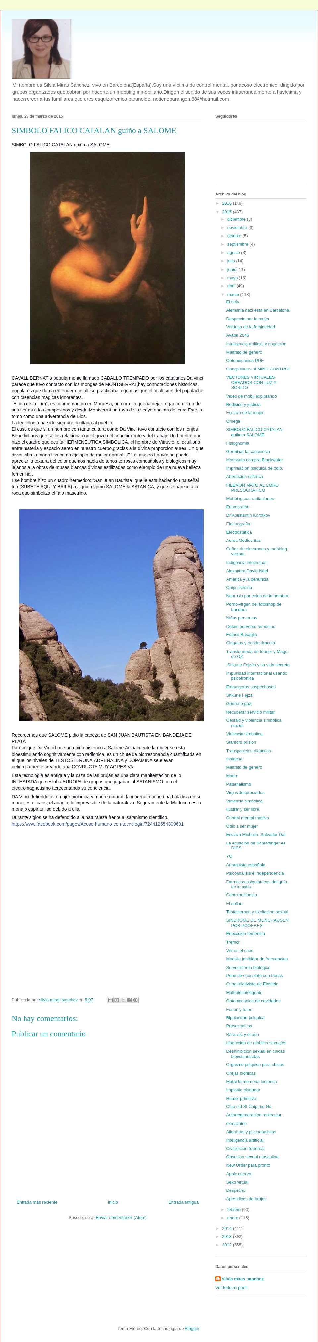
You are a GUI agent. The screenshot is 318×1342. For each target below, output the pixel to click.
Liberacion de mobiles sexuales (256, 1042)
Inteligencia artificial (244, 1140)
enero (233, 1217)
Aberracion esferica (244, 476)
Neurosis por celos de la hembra (257, 595)
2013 (227, 1236)
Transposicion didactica (248, 750)
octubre (235, 235)
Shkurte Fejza (239, 695)
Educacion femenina (245, 933)
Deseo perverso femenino (250, 626)
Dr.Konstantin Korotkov (248, 515)
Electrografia (238, 523)
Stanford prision (241, 742)
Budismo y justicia (243, 404)
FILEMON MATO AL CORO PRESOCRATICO (252, 488)
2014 (227, 1228)
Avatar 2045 (237, 335)
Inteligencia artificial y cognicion (256, 343)
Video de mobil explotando (251, 396)
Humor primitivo (241, 1098)
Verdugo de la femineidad (250, 327)
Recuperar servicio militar (250, 712)
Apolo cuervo (238, 1173)
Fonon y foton (239, 1009)
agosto (234, 252)
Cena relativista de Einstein (252, 983)
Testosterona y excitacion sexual (257, 911)
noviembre (237, 227)
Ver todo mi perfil (231, 1287)
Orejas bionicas (241, 1073)
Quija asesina (239, 587)
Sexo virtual (237, 1182)
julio (231, 260)
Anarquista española (245, 864)
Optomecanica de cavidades (253, 1000)
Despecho (235, 1190)
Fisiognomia (237, 443)
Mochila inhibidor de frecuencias (257, 958)
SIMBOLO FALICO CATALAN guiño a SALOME (254, 432)
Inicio (113, 1202)
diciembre (237, 219)
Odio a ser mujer (242, 826)
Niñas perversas (241, 617)
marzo (233, 294)
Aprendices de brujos (246, 1198)
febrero (234, 1209)
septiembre (238, 244)
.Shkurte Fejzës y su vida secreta (257, 664)
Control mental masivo (247, 817)
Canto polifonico (241, 894)
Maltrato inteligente (244, 992)
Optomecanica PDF (244, 360)
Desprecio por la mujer (247, 318)
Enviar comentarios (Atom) (121, 1217)
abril (232, 285)
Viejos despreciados (245, 792)
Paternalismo (238, 784)
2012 (227, 1244)
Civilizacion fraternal (245, 1148)
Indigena (234, 759)
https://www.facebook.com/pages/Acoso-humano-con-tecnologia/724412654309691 (98, 824)
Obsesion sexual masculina (252, 1156)
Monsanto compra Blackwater (254, 459)
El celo (232, 301)
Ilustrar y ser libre (242, 809)
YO (229, 856)
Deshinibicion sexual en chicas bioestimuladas (255, 1054)
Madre (232, 775)
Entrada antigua (183, 1202)
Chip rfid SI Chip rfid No (248, 1106)
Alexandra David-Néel (247, 570)
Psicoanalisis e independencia (255, 873)
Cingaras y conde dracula (250, 642)
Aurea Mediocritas (243, 540)
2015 (227, 211)
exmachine (236, 1123)
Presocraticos (239, 1025)
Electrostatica (239, 532)
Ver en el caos (239, 950)
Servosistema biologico (248, 967)
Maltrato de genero (244, 352)
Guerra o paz (238, 703)
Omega (233, 421)
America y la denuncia (247, 579)
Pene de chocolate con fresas (254, 975)
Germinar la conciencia (248, 451)
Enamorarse (237, 506)
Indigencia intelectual (246, 562)
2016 (227, 203)
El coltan (234, 903)
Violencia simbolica (244, 733)
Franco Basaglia (241, 634)
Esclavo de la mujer (244, 412)
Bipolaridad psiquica (245, 1017)
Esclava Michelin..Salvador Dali (256, 834)
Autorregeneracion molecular (253, 1114)
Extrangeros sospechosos (251, 686)
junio (232, 269)
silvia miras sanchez (243, 1279)
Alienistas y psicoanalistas (251, 1131)
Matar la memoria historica (251, 1081)
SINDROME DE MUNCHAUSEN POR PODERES (257, 923)
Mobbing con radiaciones (250, 498)
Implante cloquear (243, 1089)
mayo (233, 277)
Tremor (232, 942)
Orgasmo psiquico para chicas (255, 1064)
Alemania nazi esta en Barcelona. (258, 310)
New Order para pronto (248, 1165)
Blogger (192, 1328)
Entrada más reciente (37, 1202)
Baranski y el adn (242, 1034)
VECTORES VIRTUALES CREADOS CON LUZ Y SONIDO (251, 382)
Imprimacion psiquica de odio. (254, 468)
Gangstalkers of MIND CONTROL (258, 369)
